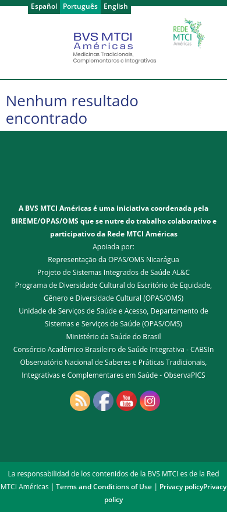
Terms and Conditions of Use (104, 487)
